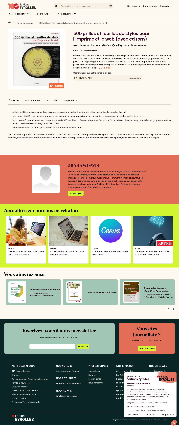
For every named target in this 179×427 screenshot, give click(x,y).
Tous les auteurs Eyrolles (69, 371)
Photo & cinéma (20, 399)
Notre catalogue (17, 13)
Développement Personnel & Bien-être (31, 379)
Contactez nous (147, 348)
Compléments (70, 100)
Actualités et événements (69, 383)
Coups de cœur (21, 371)
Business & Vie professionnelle (26, 404)
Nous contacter (96, 383)
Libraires (93, 375)
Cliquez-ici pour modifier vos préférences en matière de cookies (139, 422)
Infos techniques (33, 100)
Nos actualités (65, 13)
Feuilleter (56, 85)
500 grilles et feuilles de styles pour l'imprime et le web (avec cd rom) (73, 23)
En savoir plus (76, 193)
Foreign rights (95, 379)
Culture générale (20, 387)
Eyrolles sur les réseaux (68, 396)
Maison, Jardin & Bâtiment (24, 395)
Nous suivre (165, 6)
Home (9, 23)
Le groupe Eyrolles (124, 371)
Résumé (14, 100)
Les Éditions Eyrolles (157, 371)
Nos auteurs (42, 13)
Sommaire (52, 100)
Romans (16, 375)
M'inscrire (83, 346)
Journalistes (95, 371)
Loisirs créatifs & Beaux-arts (25, 391)
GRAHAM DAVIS (91, 50)
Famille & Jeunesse (21, 383)
